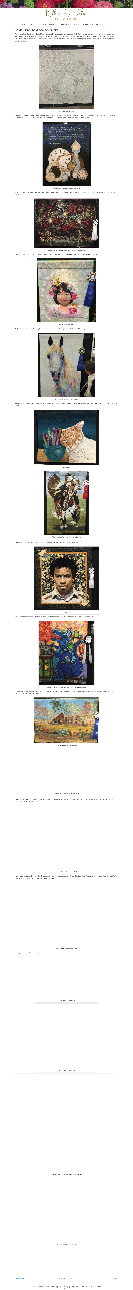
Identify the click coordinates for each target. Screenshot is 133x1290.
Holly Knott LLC (71, 1288)
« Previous (19, 1279)
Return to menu (66, 1278)
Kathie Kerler (66, 14)
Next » (115, 1279)
